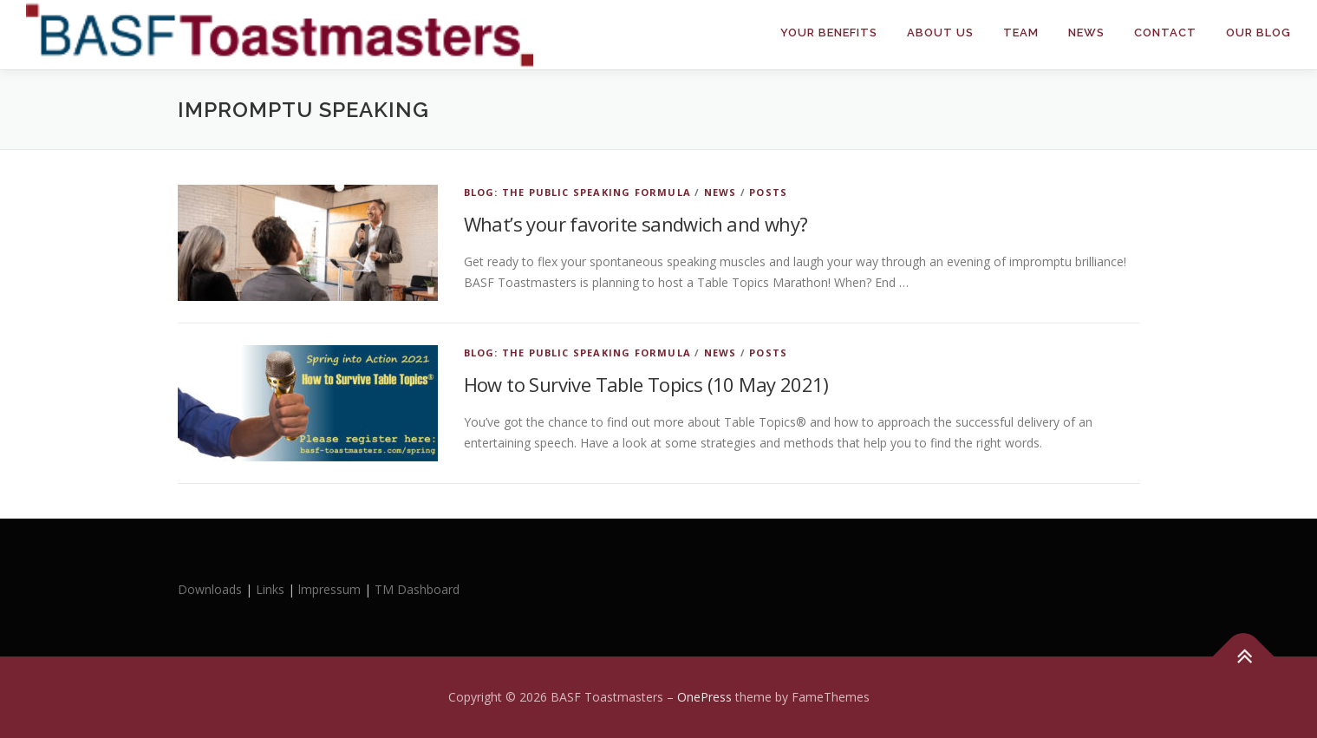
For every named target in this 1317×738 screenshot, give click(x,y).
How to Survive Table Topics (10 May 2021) (646, 384)
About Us (940, 32)
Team (1021, 32)
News (1086, 32)
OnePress (704, 697)
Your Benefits (828, 32)
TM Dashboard (417, 589)
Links (270, 589)
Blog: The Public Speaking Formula (578, 192)
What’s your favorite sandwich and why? (636, 224)
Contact (1165, 32)
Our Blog (1258, 32)
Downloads (211, 589)
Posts (768, 192)
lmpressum (329, 589)
